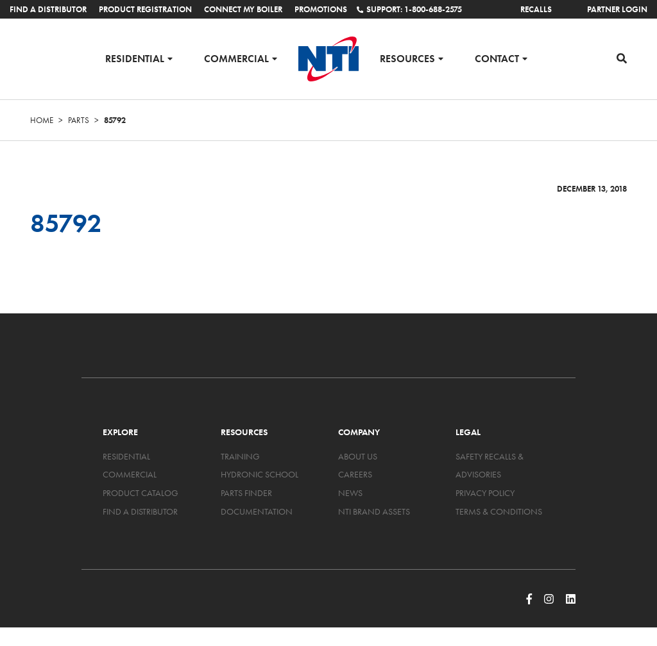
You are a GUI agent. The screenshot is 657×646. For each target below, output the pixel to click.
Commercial (236, 58)
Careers (355, 474)
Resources (407, 58)
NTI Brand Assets (374, 511)
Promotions (320, 9)
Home (41, 120)
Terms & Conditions (499, 511)
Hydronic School (259, 474)
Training (240, 456)
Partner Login (617, 9)
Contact (497, 58)
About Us (357, 456)
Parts (78, 120)
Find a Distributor (48, 9)
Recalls (536, 9)
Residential (134, 58)
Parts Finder (246, 493)
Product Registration (145, 9)
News (350, 493)
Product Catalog (140, 493)
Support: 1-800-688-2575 (409, 9)
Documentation (257, 511)
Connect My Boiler (243, 9)
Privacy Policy (485, 493)
